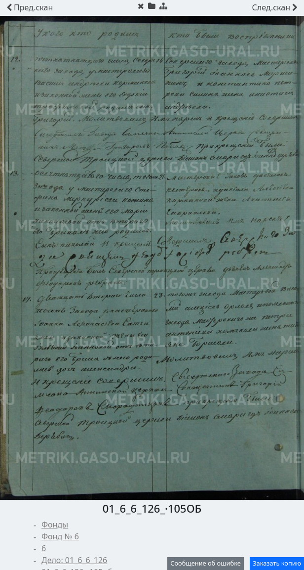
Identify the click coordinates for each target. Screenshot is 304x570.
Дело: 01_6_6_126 (74, 560)
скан (29, 7)
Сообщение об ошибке (205, 563)
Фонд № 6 (60, 536)
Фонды (54, 524)
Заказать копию (277, 563)
